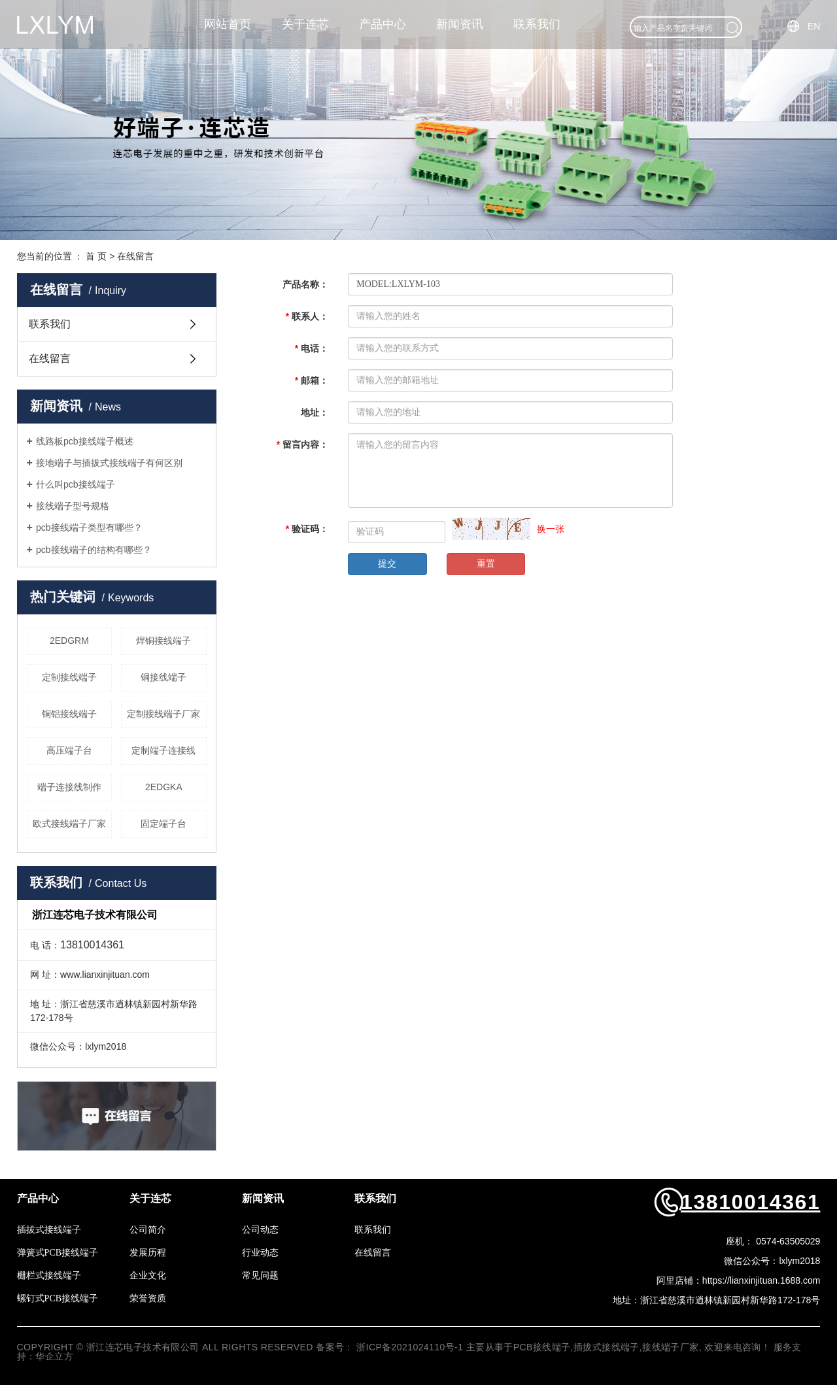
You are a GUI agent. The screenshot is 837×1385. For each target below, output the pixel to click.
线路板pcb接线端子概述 (84, 441)
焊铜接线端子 (163, 640)
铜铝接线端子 (69, 714)
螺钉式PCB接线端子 (57, 1298)
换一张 (550, 529)
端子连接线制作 (69, 787)
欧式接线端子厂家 (69, 823)
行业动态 (260, 1253)
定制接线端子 (69, 677)
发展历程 (147, 1253)
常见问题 (260, 1275)
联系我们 (536, 24)
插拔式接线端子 (49, 1230)
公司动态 (260, 1230)
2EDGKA (163, 787)
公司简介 (147, 1230)
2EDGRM (69, 640)
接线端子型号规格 (72, 506)
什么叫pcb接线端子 (75, 484)
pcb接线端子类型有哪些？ (89, 527)
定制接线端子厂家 (163, 714)
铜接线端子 (163, 677)
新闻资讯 (459, 24)
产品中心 (382, 24)
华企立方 (54, 1356)
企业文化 (147, 1275)
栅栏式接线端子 (49, 1275)
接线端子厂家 (670, 1347)
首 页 (96, 256)
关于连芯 (305, 24)
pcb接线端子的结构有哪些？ (94, 549)
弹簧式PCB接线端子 (57, 1253)
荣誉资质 (147, 1298)
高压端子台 (69, 750)
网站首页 (227, 24)
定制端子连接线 (163, 750)
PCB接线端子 (542, 1347)
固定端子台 (163, 823)
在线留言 (50, 358)
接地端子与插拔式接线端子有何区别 (109, 463)
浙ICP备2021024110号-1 (409, 1347)
